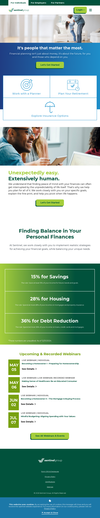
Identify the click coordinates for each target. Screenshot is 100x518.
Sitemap (50, 487)
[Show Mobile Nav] (90, 10)
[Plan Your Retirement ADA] (73, 87)
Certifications (50, 482)
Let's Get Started (50, 65)
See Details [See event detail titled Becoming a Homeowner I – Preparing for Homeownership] (29, 369)
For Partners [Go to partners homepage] (57, 3)
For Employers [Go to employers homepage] (38, 3)
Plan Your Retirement (73, 94)
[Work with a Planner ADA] (26, 87)
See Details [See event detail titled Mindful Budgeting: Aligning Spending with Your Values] (28, 422)
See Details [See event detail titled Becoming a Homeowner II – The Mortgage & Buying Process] (28, 404)
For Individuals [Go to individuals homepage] (18, 3)
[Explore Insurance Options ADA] (50, 109)
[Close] (50, 512)
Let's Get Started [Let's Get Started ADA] (50, 202)
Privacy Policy (50, 508)
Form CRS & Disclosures (50, 471)
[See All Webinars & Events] (50, 436)
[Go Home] (18, 10)
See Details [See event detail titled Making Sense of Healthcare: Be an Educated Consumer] (29, 386)
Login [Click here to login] (80, 10)
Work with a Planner (26, 94)
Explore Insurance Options (50, 116)
